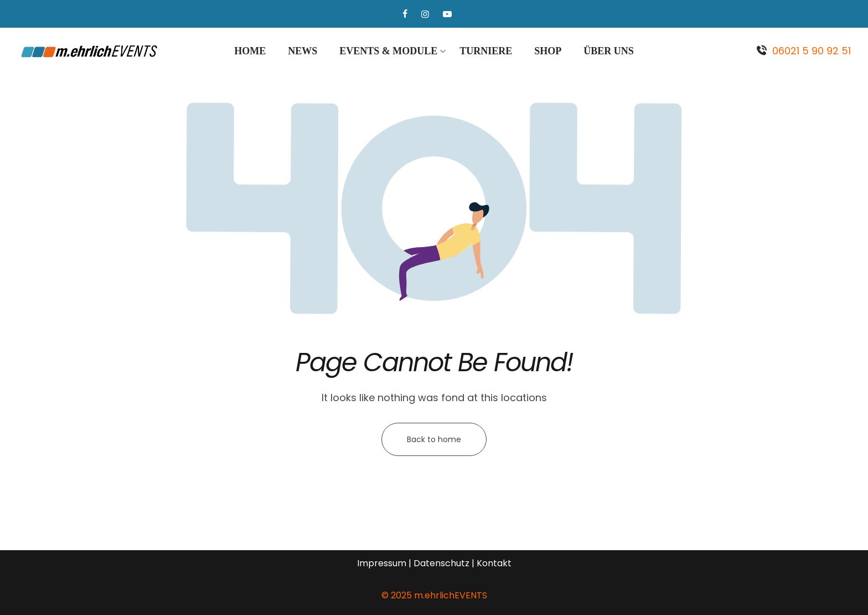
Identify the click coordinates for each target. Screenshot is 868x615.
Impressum (381, 563)
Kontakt (494, 563)
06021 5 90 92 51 (811, 51)
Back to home (434, 439)
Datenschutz (441, 563)
